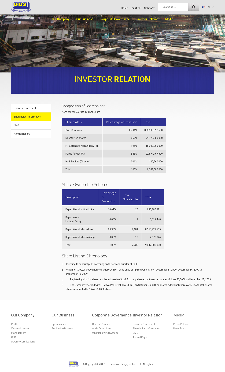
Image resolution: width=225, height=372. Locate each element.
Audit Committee (101, 328)
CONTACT (149, 8)
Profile (14, 324)
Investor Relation (147, 19)
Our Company (60, 19)
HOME (124, 8)
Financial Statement (25, 108)
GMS (16, 125)
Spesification (59, 324)
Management (18, 332)
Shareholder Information (27, 116)
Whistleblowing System (105, 332)
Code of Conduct (101, 324)
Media (169, 19)
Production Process (62, 328)
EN (206, 7)
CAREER (136, 8)
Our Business (84, 19)
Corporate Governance (115, 19)
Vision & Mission (20, 328)
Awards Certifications (23, 341)
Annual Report (22, 133)
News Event (179, 328)
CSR (13, 337)
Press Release (181, 324)
